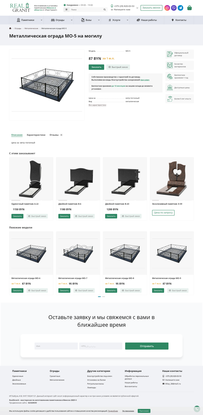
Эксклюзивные (19, 383)
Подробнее (113, 411)
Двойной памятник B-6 (69, 203)
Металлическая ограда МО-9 (166, 277)
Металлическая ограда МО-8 (119, 277)
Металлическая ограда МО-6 (25, 277)
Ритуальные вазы (95, 383)
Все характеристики (97, 104)
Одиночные (17, 375)
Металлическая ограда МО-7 (72, 277)
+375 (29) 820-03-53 (122, 5)
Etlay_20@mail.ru (173, 383)
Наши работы (147, 19)
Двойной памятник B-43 (117, 203)
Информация (133, 370)
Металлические (31, 28)
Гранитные (55, 375)
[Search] (88, 9)
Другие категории (98, 370)
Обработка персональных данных (137, 377)
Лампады (91, 387)
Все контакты (131, 386)
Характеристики (36, 134)
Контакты (178, 19)
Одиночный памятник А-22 (24, 203)
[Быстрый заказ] (118, 66)
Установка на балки (96, 379)
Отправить (147, 345)
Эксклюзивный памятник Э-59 (167, 203)
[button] (99, 296)
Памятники (25, 19)
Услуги (114, 19)
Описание (17, 134)
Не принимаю (128, 411)
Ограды (57, 19)
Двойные (16, 379)
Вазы (86, 19)
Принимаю (144, 411)
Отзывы (56, 134)
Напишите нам (120, 9)
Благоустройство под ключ (99, 375)
